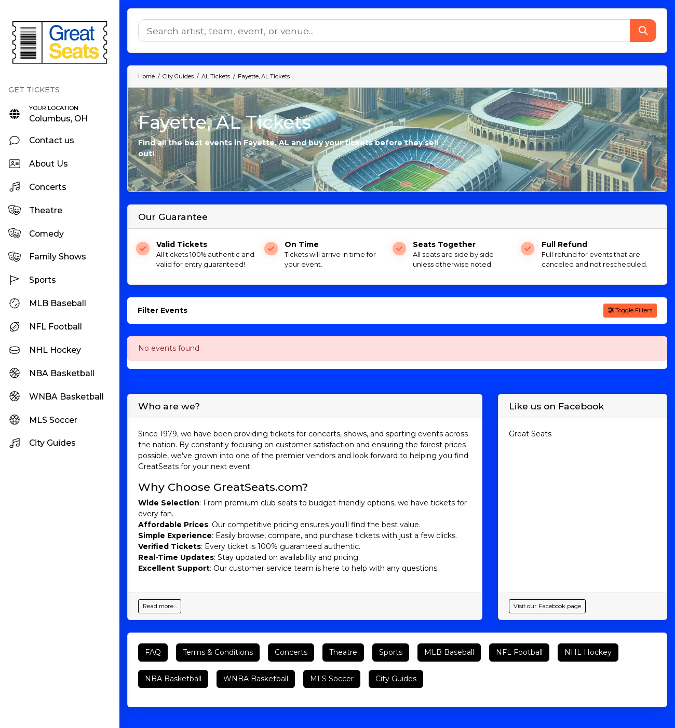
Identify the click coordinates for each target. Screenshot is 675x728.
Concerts (291, 652)
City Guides (395, 678)
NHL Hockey (588, 652)
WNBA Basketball (255, 678)
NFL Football (519, 652)
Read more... (160, 606)
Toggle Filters (630, 310)
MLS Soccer (332, 678)
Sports (390, 652)
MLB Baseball (449, 652)
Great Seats (530, 433)
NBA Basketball (173, 678)
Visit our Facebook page (547, 606)
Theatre (343, 652)
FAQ (153, 652)
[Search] (384, 30)
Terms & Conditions (218, 652)
